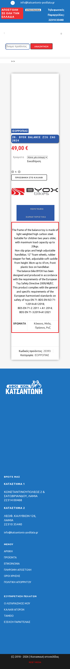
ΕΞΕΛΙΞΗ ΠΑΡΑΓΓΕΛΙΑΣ (17, 621)
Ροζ (48, 327)
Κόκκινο (38, 323)
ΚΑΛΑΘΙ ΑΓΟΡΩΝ (14, 609)
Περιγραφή (36, 209)
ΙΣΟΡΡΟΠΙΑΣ (20, 130)
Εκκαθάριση (34, 161)
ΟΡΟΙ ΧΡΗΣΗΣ (12, 575)
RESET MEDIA (35, 662)
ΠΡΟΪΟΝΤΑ (10, 557)
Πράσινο (40, 327)
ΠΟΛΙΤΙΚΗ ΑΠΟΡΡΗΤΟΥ (17, 582)
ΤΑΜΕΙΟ (8, 615)
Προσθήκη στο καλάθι (29, 177)
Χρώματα (18, 157)
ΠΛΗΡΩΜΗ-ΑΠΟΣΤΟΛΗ (17, 569)
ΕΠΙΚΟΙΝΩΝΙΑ (33, 10)
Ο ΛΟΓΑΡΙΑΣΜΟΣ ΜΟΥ (17, 603)
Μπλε (47, 323)
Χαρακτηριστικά (36, 217)
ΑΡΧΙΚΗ (8, 551)
